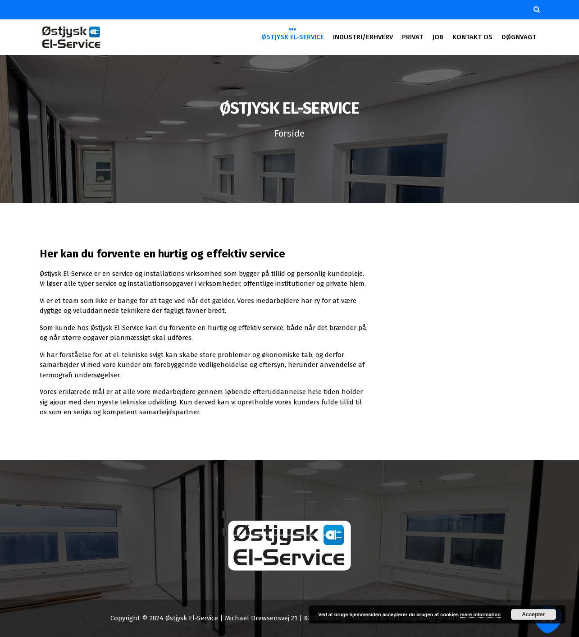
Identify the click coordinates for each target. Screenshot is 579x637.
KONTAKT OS (472, 37)
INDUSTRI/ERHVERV (363, 37)
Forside (289, 133)
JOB (438, 37)
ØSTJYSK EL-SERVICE (293, 36)
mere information (480, 614)
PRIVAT (412, 37)
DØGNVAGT (518, 37)
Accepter (533, 614)
